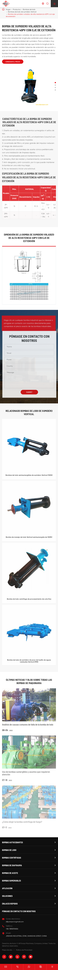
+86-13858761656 (12, 929)
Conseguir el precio (12, 62)
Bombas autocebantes (12, 842)
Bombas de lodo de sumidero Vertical (22, 12)
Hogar (8, 9)
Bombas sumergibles (11, 880)
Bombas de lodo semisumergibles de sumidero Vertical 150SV (29, 477)
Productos (17, 9)
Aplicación (7, 888)
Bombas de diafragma (12, 865)
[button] (55, 82)
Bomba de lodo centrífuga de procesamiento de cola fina (29, 600)
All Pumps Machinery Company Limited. (33, 943)
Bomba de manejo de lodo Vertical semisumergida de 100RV (29, 538)
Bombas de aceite (10, 873)
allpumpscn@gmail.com (15, 922)
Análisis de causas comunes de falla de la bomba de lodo (27, 726)
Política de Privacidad (24, 950)
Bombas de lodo (29, 9)
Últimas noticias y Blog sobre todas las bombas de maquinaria (29, 681)
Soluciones (7, 896)
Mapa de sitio (7, 950)
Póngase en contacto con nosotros (19, 911)
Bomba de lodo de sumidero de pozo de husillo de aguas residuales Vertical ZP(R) (29, 662)
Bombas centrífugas (11, 857)
